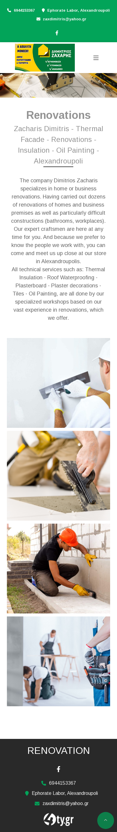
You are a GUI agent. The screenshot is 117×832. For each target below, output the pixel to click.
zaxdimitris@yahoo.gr (64, 19)
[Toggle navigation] (96, 58)
